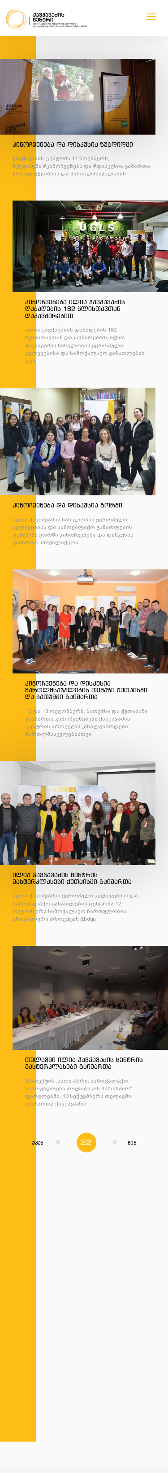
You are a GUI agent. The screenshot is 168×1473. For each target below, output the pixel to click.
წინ (124, 1143)
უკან (46, 1143)
